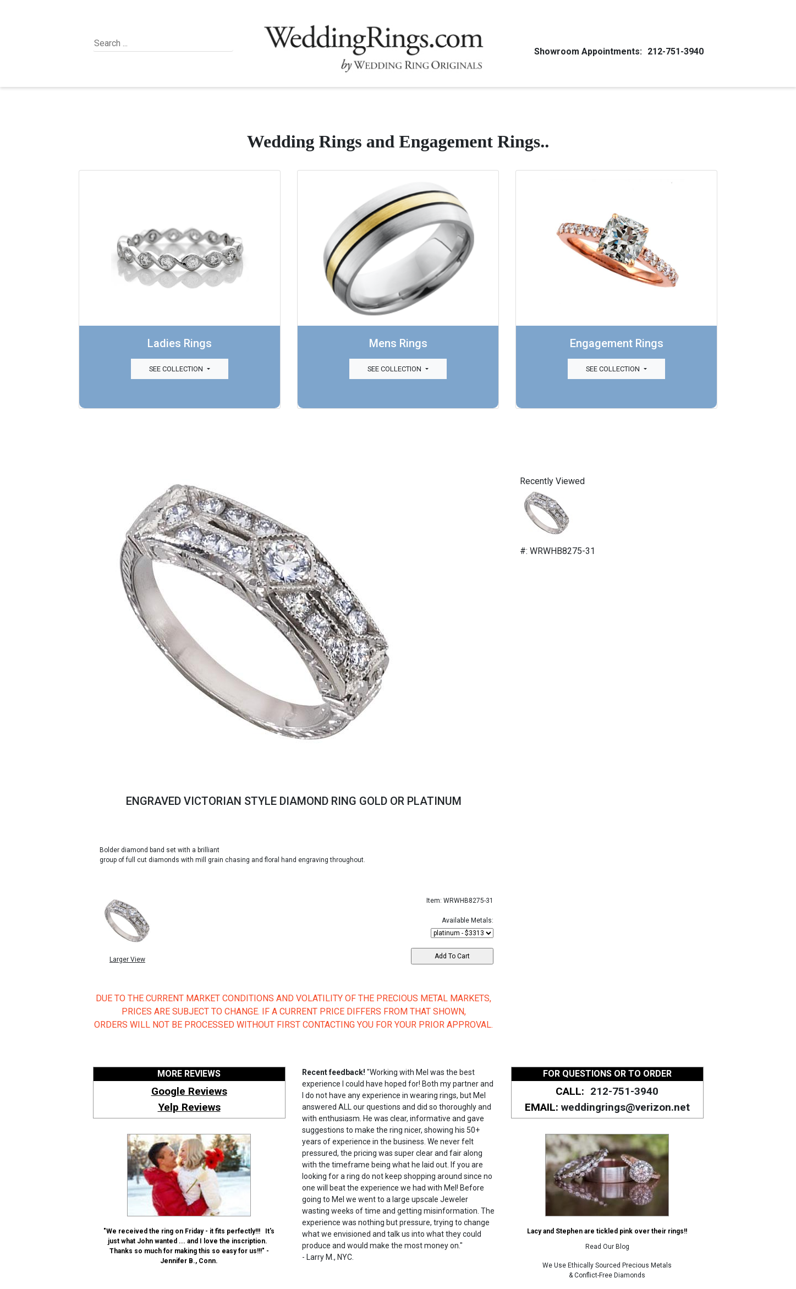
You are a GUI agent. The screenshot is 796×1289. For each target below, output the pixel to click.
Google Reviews (189, 1091)
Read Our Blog (607, 1246)
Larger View (127, 959)
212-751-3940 (674, 51)
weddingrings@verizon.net (625, 1107)
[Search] (144, 43)
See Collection (177, 369)
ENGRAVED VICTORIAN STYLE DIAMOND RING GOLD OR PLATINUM (294, 801)
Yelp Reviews (189, 1107)
